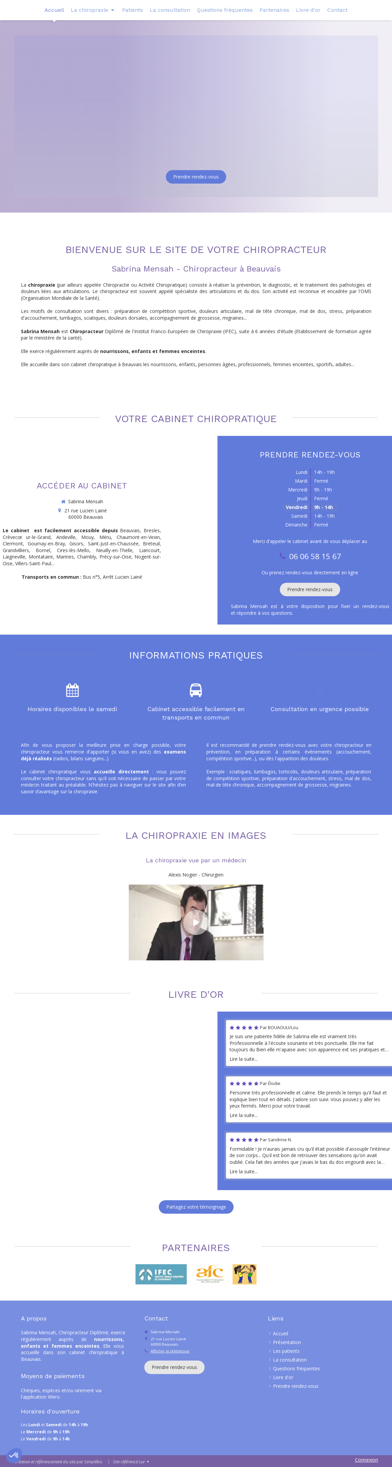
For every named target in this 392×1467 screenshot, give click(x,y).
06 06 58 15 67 (119, 135)
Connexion (366, 1460)
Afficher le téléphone (170, 1350)
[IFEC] (161, 1274)
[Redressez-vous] (245, 1274)
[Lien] (209, 1274)
